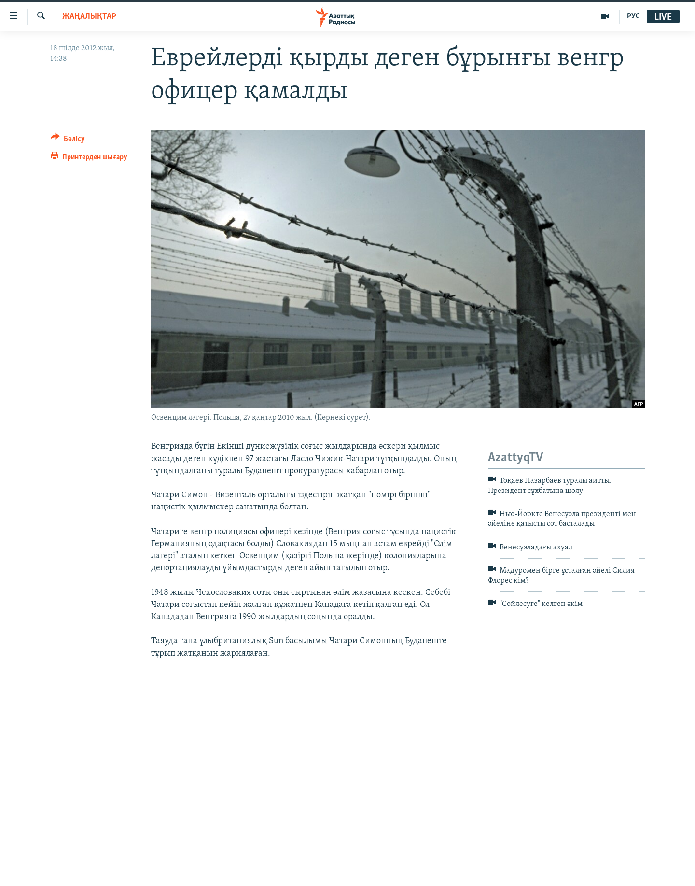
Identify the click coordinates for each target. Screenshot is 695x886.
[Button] (68, 140)
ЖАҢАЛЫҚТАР (89, 16)
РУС (633, 16)
